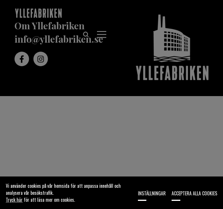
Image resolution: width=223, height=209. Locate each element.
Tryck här (14, 199)
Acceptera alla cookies (194, 193)
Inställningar (152, 193)
